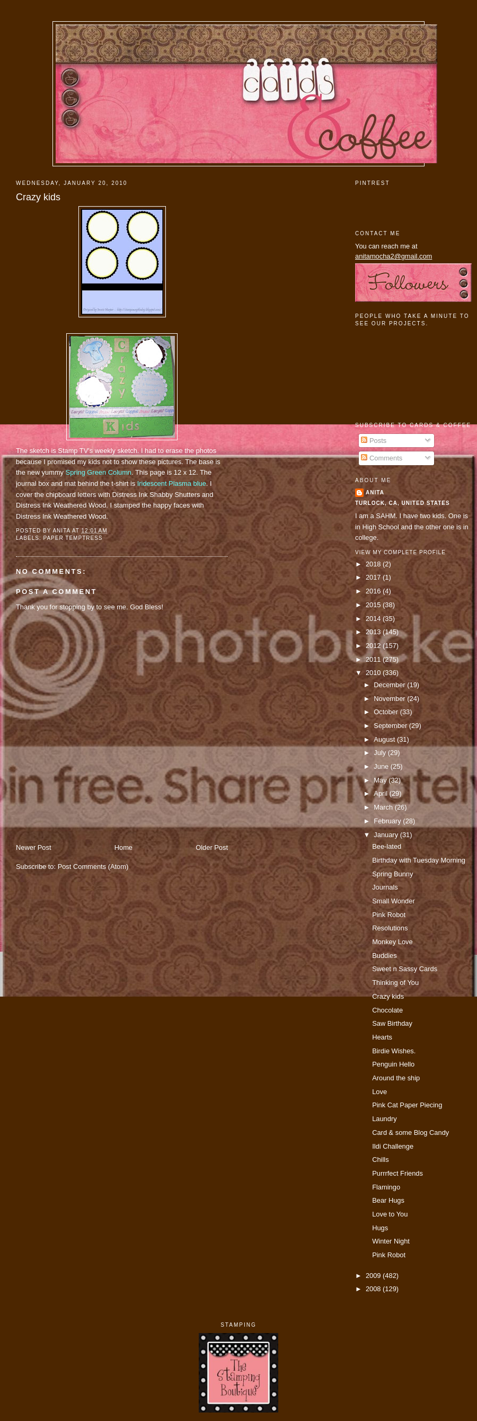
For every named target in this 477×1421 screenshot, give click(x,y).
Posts (373, 441)
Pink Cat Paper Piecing (407, 1105)
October (387, 712)
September (391, 726)
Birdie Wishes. (394, 1051)
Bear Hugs (388, 1200)
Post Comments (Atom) (93, 867)
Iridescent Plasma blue (171, 483)
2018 (374, 564)
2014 (374, 619)
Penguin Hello (393, 1064)
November (390, 699)
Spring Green (98, 472)
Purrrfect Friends (397, 1173)
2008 (374, 1289)
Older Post (212, 847)
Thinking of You (395, 983)
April (381, 793)
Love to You (390, 1214)
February (388, 821)
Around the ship (396, 1078)
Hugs (380, 1228)
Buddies (384, 956)
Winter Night (391, 1241)
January (387, 835)
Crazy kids (38, 197)
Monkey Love (392, 942)
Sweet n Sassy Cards (404, 969)
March (384, 807)
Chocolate (387, 1010)
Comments (381, 458)
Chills (380, 1160)
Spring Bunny (392, 874)
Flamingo (386, 1187)
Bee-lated (386, 846)
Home (123, 847)
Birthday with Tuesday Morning (418, 860)
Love (379, 1092)
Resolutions (390, 928)
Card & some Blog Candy (410, 1132)
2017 (374, 577)
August (385, 739)
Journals (385, 887)
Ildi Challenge (392, 1146)
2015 (374, 605)
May (381, 780)
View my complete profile (400, 552)
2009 (374, 1276)
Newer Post (33, 847)
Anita (375, 492)
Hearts (382, 1037)
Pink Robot (388, 915)
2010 (374, 673)
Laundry (384, 1119)
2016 (374, 591)
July (380, 753)
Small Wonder (393, 901)
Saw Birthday (392, 1023)
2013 (374, 632)
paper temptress (72, 538)
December (390, 685)
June (382, 766)
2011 (374, 659)
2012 (374, 646)
